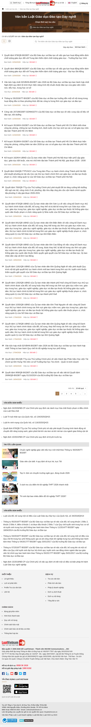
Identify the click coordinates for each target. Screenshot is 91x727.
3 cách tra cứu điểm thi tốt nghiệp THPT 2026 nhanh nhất (44, 485)
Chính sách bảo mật (11, 625)
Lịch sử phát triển (10, 583)
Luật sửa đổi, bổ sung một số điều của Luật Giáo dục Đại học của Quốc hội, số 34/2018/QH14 (43, 516)
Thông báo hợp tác (11, 633)
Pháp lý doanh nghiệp (56, 587)
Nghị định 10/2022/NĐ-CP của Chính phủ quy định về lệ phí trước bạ (32, 437)
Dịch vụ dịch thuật (54, 592)
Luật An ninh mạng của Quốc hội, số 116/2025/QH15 (25, 423)
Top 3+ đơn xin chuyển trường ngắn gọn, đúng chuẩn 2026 (45, 473)
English (72, 3)
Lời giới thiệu (9, 579)
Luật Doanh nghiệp (25, 715)
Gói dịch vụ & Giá (57, 3)
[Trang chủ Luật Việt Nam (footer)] (45, 642)
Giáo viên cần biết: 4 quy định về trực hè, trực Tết (41, 461)
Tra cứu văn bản (54, 579)
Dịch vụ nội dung (54, 596)
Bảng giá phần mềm (11, 611)
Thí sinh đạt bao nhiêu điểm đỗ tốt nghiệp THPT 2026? (43, 496)
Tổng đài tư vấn (53, 601)
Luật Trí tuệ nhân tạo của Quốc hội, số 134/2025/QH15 (26, 417)
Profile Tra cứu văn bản (12, 587)
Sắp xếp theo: (68, 47)
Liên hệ (7, 592)
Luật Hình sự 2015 (50, 715)
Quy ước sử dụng (10, 620)
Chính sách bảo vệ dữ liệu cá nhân (17, 629)
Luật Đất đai (37, 715)
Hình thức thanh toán (12, 616)
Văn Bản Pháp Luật (9, 715)
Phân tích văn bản (54, 583)
